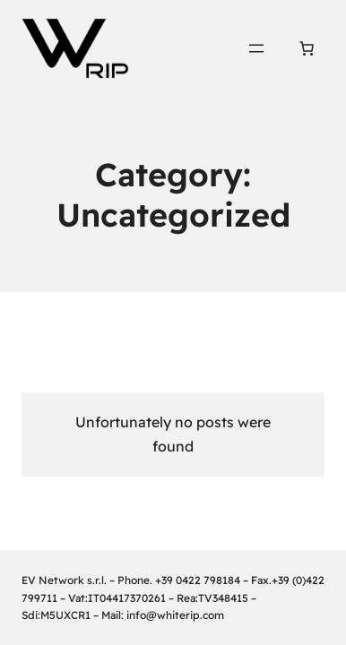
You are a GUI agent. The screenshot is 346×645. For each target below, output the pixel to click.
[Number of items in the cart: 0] (306, 48)
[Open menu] (256, 48)
